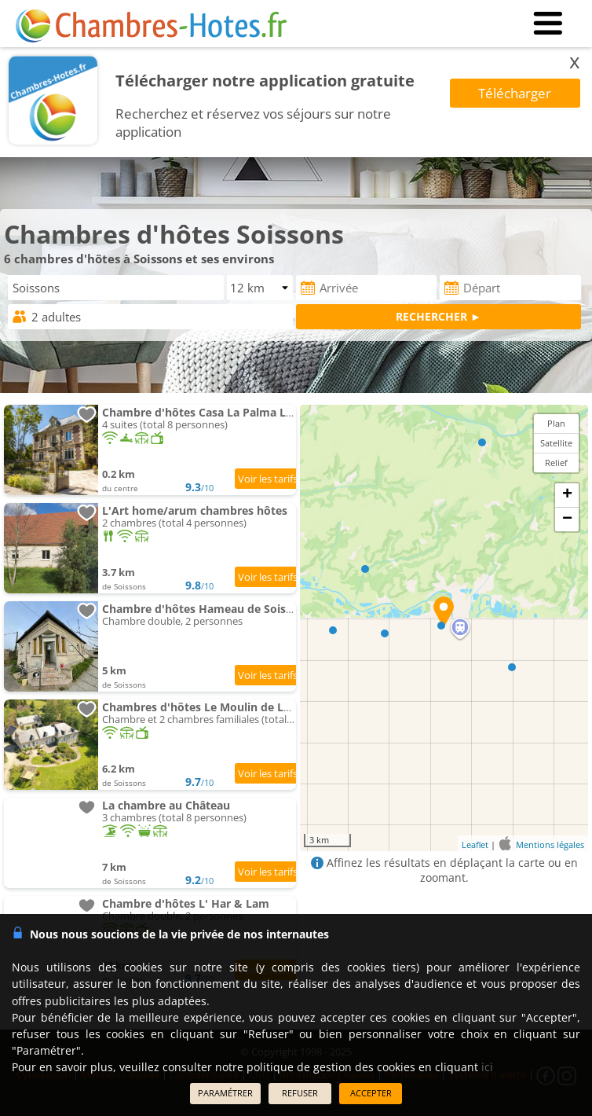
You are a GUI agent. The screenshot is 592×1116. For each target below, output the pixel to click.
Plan (556, 423)
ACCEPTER (371, 1093)
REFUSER (300, 1093)
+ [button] (567, 495)
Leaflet (475, 844)
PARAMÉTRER (225, 1093)
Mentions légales (550, 844)
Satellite (556, 443)
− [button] (567, 519)
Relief (556, 462)
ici (487, 1066)
